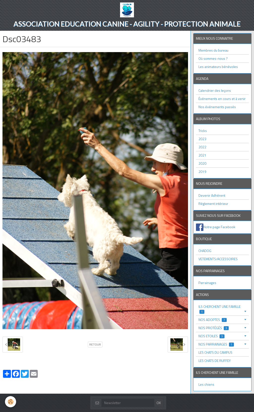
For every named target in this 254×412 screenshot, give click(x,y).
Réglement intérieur (213, 203)
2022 (202, 147)
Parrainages (207, 282)
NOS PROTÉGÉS (213, 327)
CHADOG (204, 250)
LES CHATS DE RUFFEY (214, 360)
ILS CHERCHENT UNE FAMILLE (219, 309)
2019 (202, 171)
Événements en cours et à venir (222, 98)
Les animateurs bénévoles (218, 66)
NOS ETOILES (211, 336)
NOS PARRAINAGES (216, 344)
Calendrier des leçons (214, 90)
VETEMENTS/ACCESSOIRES (218, 258)
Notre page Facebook (219, 226)
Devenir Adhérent (211, 195)
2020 (202, 163)
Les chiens (206, 384)
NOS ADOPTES (212, 319)
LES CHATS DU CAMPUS (215, 352)
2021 (202, 155)
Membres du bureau (213, 50)
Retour (95, 344)
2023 (202, 138)
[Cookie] (10, 401)
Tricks (202, 130)
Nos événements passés (217, 106)
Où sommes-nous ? (213, 58)
